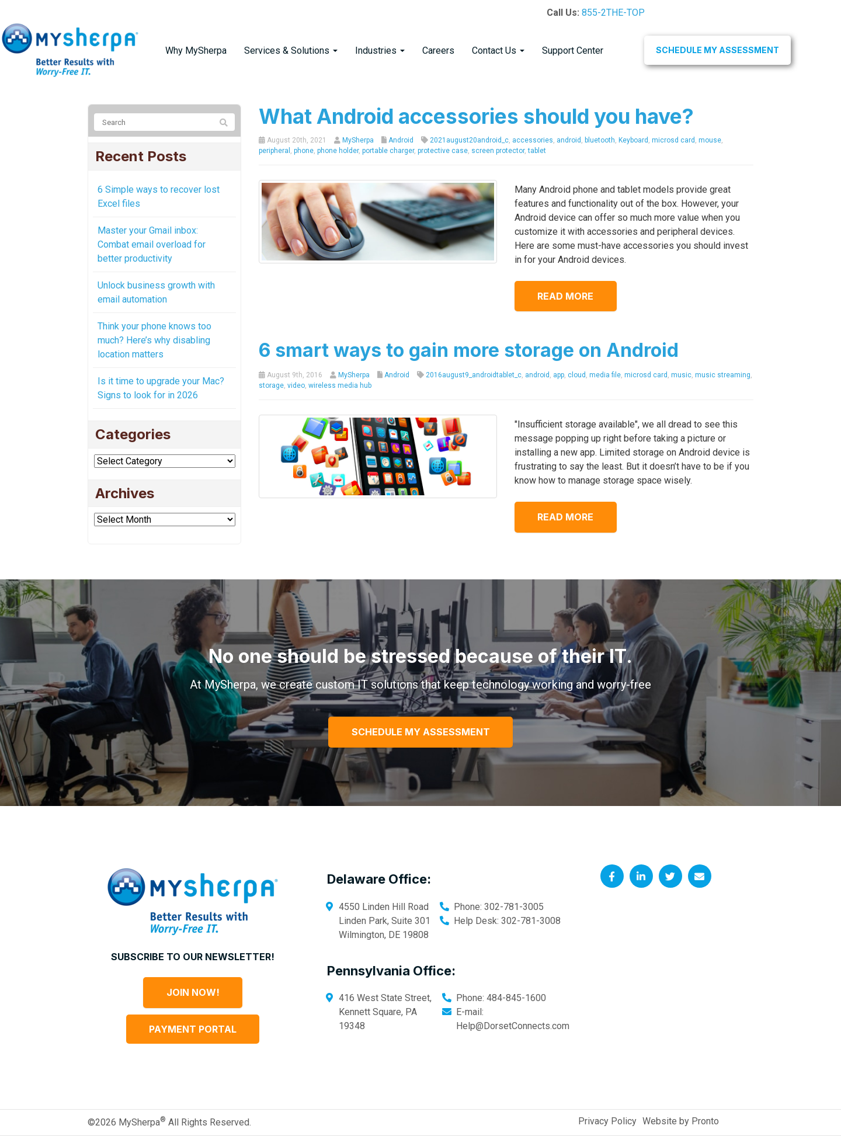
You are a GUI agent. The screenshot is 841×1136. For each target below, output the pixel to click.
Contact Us (498, 50)
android (569, 140)
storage (271, 385)
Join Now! (193, 992)
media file (605, 375)
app (558, 375)
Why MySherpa (196, 50)
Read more (566, 296)
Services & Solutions (291, 50)
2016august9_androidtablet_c (474, 375)
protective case (443, 151)
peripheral (274, 151)
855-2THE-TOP (613, 12)
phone (304, 151)
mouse (709, 140)
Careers (438, 50)
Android (400, 140)
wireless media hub (339, 385)
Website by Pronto (680, 1121)
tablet (537, 151)
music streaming (722, 375)
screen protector (497, 151)
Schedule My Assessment (717, 50)
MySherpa (358, 140)
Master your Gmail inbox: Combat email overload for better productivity (152, 244)
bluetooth (600, 140)
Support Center (572, 50)
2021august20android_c (469, 140)
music (681, 375)
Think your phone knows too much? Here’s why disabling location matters (154, 340)
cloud (577, 375)
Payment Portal (193, 1029)
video (296, 385)
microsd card (673, 140)
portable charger (388, 151)
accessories (532, 140)
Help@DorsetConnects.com (512, 1025)
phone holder (338, 151)
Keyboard (633, 140)
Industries (380, 50)
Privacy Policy (607, 1121)
